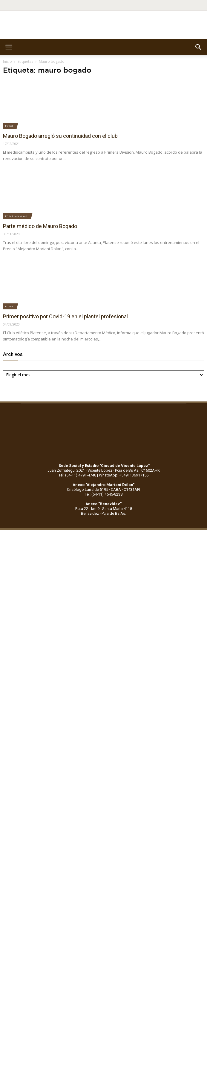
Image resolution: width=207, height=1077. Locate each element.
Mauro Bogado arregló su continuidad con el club (60, 136)
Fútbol (9, 125)
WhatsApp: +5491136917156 (123, 475)
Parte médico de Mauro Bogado (40, 226)
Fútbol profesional (16, 216)
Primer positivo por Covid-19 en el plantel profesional (65, 316)
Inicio (7, 61)
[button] (198, 47)
